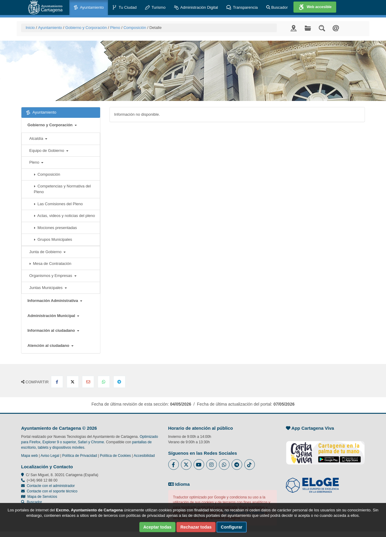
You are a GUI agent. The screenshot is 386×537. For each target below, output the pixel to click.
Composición (134, 27)
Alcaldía (38, 138)
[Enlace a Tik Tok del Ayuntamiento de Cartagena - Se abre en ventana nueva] (249, 464)
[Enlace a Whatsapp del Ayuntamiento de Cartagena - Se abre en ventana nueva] (224, 464)
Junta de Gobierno (47, 252)
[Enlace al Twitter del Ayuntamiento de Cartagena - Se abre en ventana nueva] (186, 464)
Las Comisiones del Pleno (58, 204)
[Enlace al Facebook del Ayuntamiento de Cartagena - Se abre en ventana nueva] (173, 464)
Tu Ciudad (124, 7)
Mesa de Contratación (50, 263)
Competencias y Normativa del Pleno (62, 189)
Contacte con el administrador (51, 486)
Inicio (30, 27)
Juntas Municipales (48, 287)
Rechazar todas (195, 527)
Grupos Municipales (53, 239)
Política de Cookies (115, 456)
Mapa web (29, 456)
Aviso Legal (50, 456)
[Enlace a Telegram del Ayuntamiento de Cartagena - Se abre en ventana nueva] (237, 464)
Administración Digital (196, 7)
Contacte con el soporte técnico (52, 491)
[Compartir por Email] (88, 382)
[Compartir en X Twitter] (73, 382)
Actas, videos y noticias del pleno (64, 215)
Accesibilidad (144, 456)
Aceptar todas (157, 527)
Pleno (115, 27)
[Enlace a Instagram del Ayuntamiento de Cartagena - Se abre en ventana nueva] (211, 464)
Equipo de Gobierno (48, 150)
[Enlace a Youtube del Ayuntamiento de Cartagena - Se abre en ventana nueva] (199, 464)
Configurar (231, 527)
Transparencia (242, 7)
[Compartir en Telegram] (119, 382)
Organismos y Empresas (52, 275)
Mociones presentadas (55, 227)
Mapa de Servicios (39, 497)
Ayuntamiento (89, 7)
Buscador (277, 7)
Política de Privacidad (79, 456)
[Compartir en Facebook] (57, 382)
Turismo (155, 7)
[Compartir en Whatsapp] (104, 382)
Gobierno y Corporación (86, 27)
